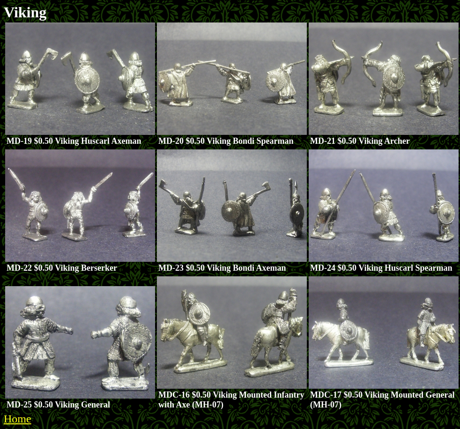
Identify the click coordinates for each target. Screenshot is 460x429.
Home (17, 419)
